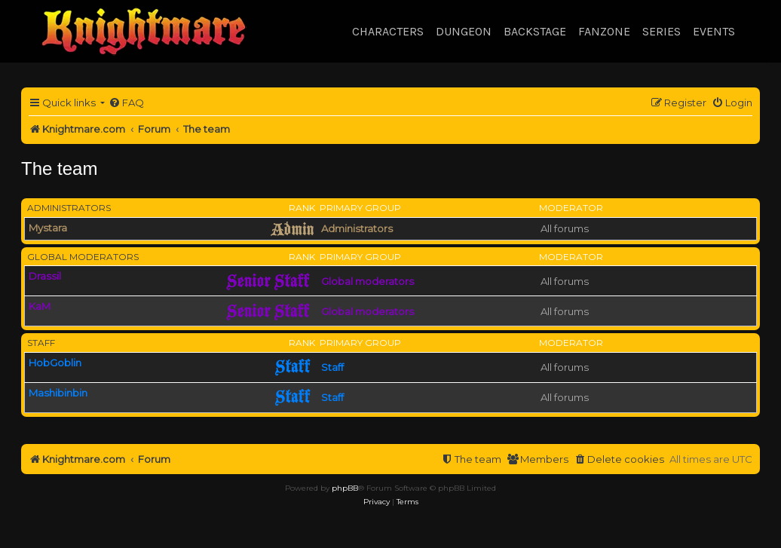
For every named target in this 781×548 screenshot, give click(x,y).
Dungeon (464, 31)
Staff (41, 342)
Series (661, 31)
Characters (388, 31)
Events (714, 31)
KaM (40, 306)
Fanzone (604, 31)
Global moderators (83, 256)
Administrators (69, 207)
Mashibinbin (58, 393)
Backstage (535, 31)
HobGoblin (55, 363)
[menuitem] (126, 103)
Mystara (48, 228)
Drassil (45, 276)
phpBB (345, 488)
